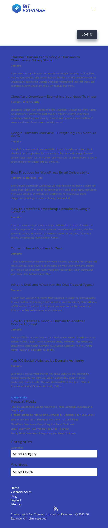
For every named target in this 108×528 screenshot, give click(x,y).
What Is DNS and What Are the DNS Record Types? (52, 285)
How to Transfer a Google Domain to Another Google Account (48, 322)
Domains (16, 65)
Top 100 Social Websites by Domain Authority (47, 361)
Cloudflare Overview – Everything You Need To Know (53, 97)
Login (87, 34)
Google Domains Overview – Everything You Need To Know (53, 134)
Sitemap (16, 504)
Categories (17, 447)
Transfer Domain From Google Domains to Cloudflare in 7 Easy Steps (45, 58)
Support (16, 500)
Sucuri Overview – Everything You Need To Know (40, 428)
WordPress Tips (33, 177)
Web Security (31, 102)
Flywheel (66, 514)
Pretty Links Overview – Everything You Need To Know (43, 433)
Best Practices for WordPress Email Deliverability (50, 172)
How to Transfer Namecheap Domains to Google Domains (50, 210)
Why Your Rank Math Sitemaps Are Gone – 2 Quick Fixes (44, 419)
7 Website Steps (21, 492)
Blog (14, 496)
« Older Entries (19, 397)
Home (15, 488)
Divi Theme (35, 514)
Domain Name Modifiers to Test (36, 248)
